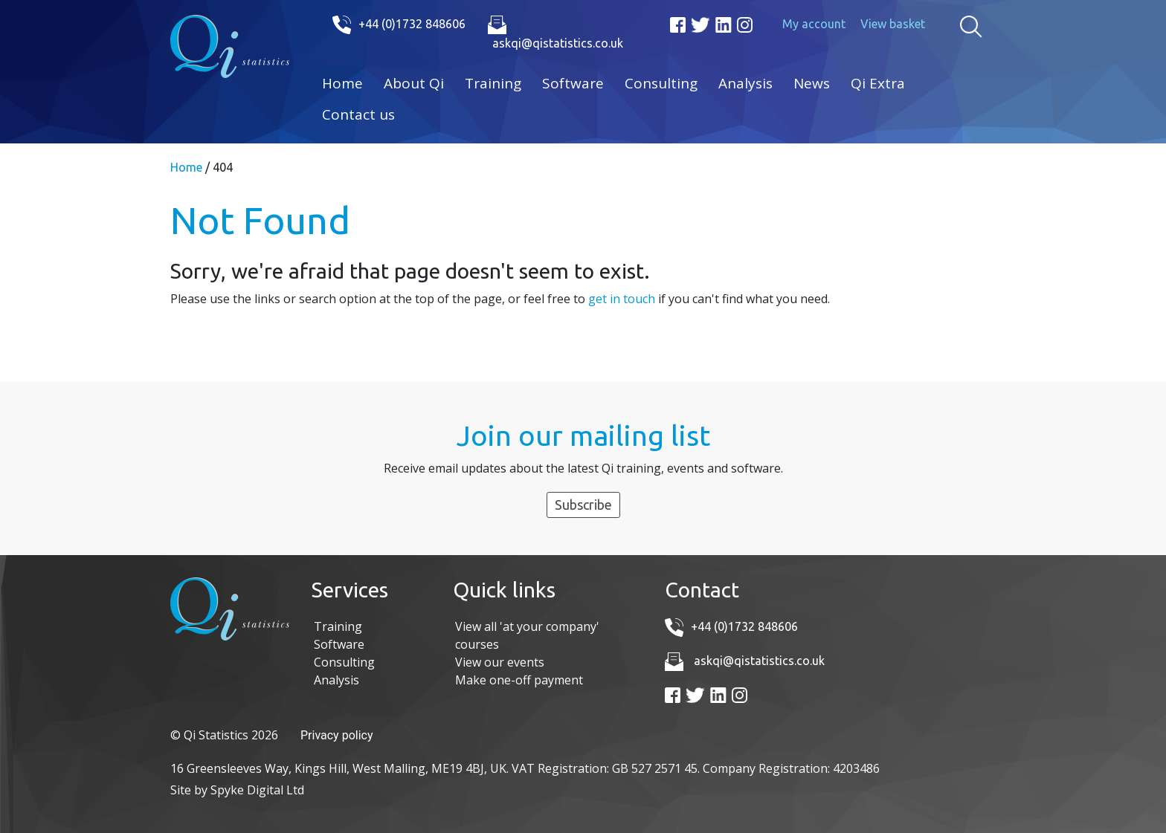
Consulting (661, 83)
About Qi (414, 83)
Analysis (745, 83)
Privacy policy (336, 735)
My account (813, 23)
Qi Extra (878, 83)
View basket (892, 23)
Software (573, 83)
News (811, 83)
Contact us (358, 114)
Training (493, 83)
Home (342, 83)
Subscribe (583, 504)
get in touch (621, 299)
